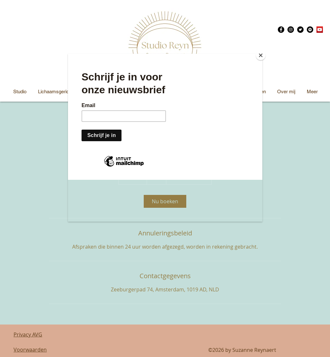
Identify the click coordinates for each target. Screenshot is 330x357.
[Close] (261, 55)
